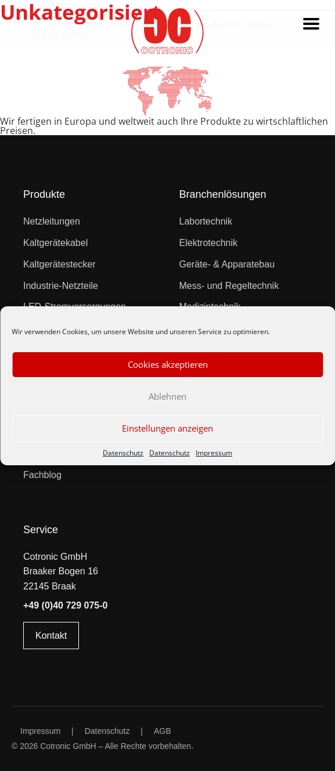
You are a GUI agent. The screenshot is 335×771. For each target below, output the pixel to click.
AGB (162, 731)
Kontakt (51, 635)
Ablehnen (167, 396)
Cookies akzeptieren (168, 364)
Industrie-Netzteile (60, 286)
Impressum (214, 453)
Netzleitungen (51, 221)
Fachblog (42, 475)
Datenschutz (123, 453)
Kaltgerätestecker (59, 264)
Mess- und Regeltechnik (229, 286)
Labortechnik (206, 221)
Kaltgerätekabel (55, 243)
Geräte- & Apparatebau (227, 264)
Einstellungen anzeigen (167, 428)
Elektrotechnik (208, 243)
